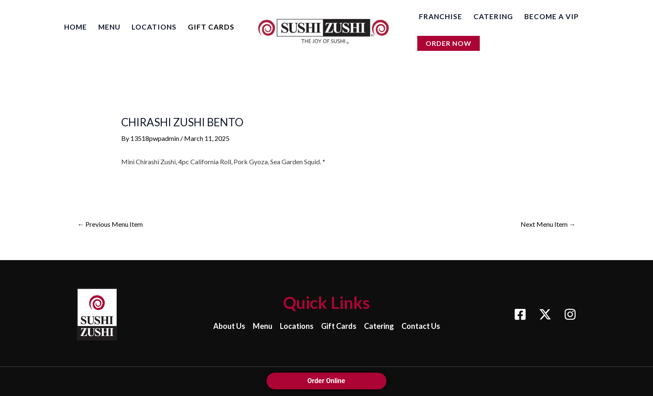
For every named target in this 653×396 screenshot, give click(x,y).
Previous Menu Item (110, 224)
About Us (229, 326)
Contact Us (420, 326)
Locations (297, 326)
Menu (262, 326)
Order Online (327, 381)
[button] (448, 44)
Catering (379, 326)
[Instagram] (570, 314)
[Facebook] (520, 314)
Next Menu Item (548, 224)
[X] (545, 314)
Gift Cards (338, 326)
